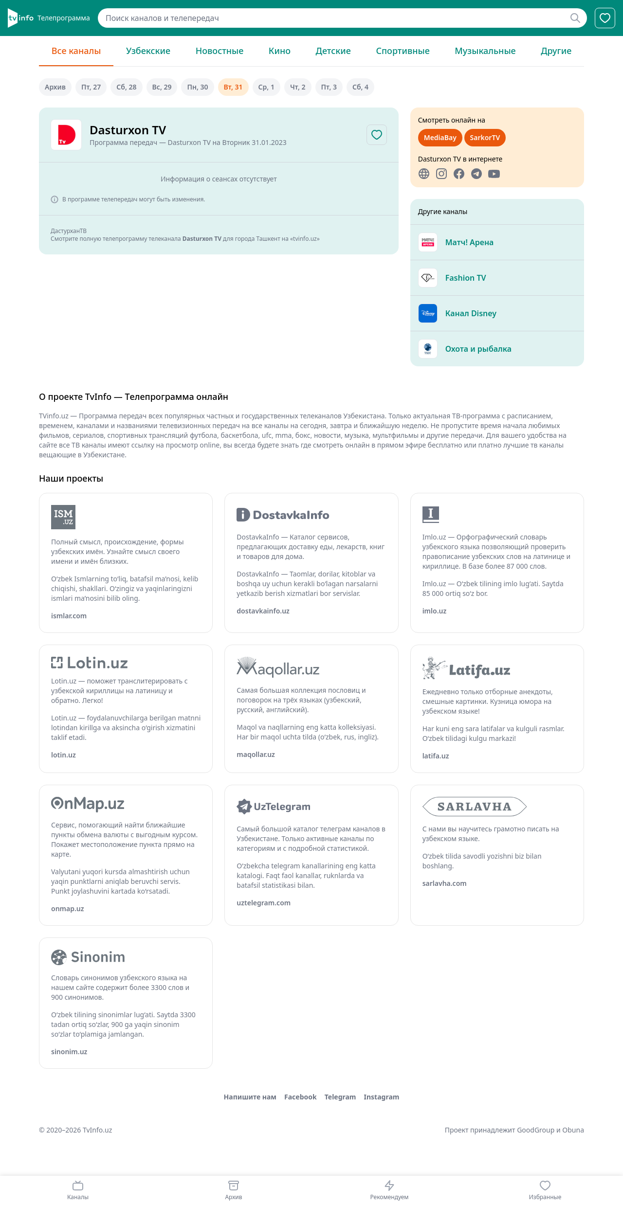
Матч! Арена (469, 242)
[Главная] (49, 18)
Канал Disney (470, 313)
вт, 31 (233, 86)
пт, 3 (329, 86)
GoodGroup (535, 1129)
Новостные (220, 50)
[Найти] (575, 18)
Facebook (300, 1096)
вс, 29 (162, 86)
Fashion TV (465, 277)
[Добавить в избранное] (376, 135)
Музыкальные (485, 50)
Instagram (382, 1096)
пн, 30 (197, 86)
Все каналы (76, 50)
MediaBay (440, 137)
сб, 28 (126, 86)
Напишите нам (250, 1096)
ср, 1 (266, 86)
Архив (55, 86)
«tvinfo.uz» (305, 238)
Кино (280, 50)
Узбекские (148, 50)
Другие (556, 50)
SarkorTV (485, 137)
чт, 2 (298, 86)
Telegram (340, 1096)
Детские (333, 50)
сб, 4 (360, 86)
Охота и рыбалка (478, 348)
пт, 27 (91, 86)
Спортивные (402, 50)
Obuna (573, 1129)
